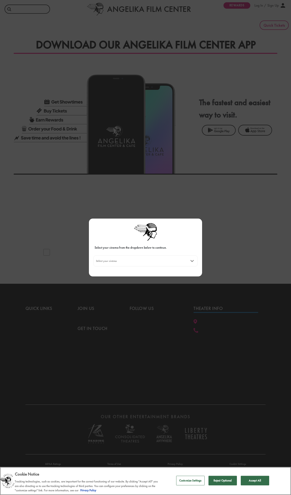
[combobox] (95, 261)
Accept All (255, 480)
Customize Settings (190, 480)
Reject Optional (222, 480)
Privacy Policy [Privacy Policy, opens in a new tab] (88, 490)
